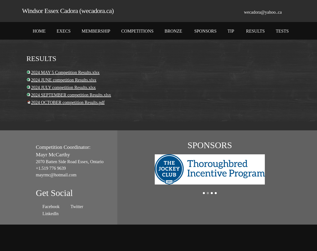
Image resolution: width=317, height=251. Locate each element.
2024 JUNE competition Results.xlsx (63, 80)
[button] (210, 170)
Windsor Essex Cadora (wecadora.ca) (68, 10)
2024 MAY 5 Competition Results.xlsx (65, 72)
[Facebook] (50, 206)
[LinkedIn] (49, 213)
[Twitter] (76, 206)
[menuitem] (39, 31)
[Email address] (260, 12)
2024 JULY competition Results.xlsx (63, 87)
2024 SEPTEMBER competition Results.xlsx (71, 94)
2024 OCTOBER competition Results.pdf (68, 102)
